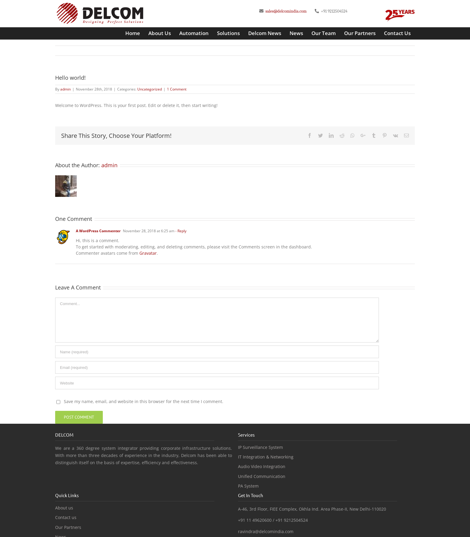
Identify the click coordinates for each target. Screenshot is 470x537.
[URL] (217, 383)
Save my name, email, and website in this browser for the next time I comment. (143, 401)
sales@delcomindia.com (285, 11)
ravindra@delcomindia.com (265, 531)
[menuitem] (132, 33)
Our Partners (68, 527)
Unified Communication (261, 476)
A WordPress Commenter (98, 230)
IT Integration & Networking (265, 457)
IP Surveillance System (260, 447)
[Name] (217, 352)
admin (65, 89)
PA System (248, 486)
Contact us (65, 517)
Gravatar (148, 253)
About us (64, 508)
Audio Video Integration (261, 466)
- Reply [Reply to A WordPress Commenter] (180, 230)
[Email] (217, 367)
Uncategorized (149, 89)
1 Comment (176, 89)
